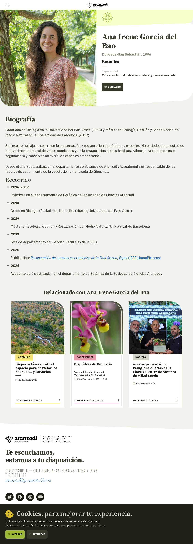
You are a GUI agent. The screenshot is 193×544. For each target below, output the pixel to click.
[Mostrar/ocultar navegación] (7, 5)
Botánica (110, 61)
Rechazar (37, 534)
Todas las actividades (88, 400)
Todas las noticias (145, 400)
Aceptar (15, 534)
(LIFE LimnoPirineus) (96, 257)
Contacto (112, 86)
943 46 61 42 (17, 475)
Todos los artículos (28, 400)
